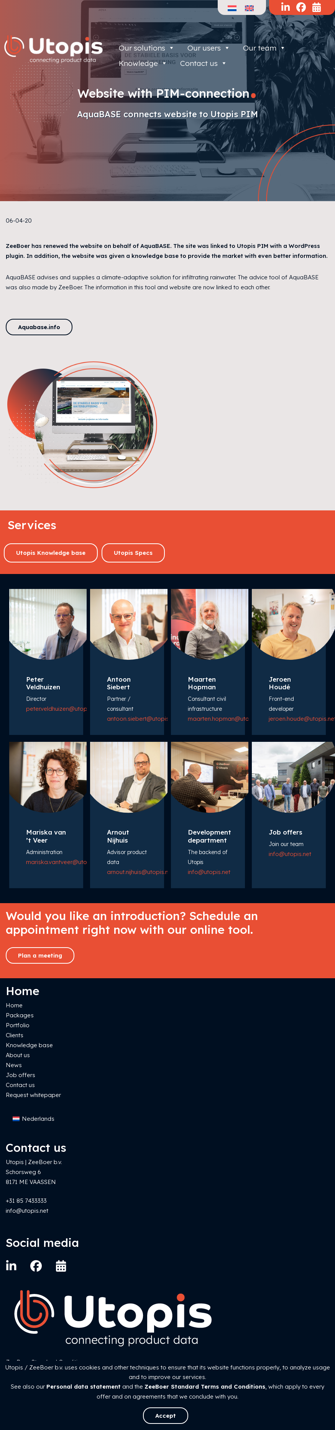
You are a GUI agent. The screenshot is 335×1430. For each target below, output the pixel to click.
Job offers (20, 1075)
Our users (208, 47)
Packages (20, 1015)
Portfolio (18, 1025)
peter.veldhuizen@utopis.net (63, 708)
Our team (264, 47)
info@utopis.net (209, 872)
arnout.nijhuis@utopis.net (140, 872)
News (14, 1065)
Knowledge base (29, 1045)
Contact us (20, 1085)
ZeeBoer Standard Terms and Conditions (205, 1386)
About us (18, 1055)
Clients (14, 1035)
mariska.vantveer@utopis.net (65, 862)
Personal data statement (83, 1386)
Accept (165, 1415)
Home (14, 1005)
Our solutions (147, 47)
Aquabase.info (39, 327)
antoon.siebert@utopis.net (143, 718)
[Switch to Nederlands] (33, 1119)
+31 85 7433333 (26, 1200)
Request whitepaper (33, 1095)
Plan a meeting (40, 955)
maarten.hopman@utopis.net (227, 718)
